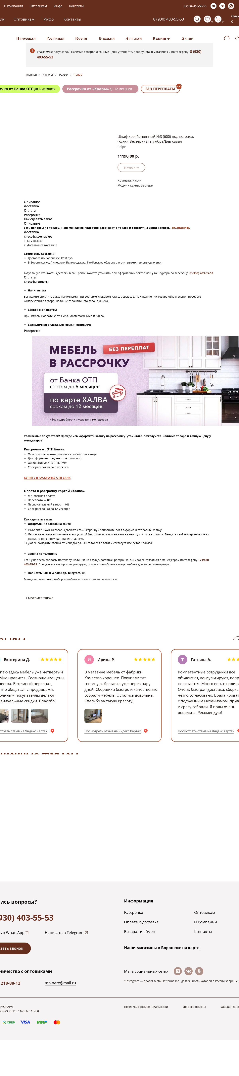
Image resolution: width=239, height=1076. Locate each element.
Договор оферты (194, 1007)
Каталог (48, 74)
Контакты (76, 6)
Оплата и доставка (141, 921)
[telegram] (222, 6)
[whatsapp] (231, 6)
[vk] (213, 6)
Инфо (58, 6)
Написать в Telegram (64, 932)
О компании (13, 6)
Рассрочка (133, 912)
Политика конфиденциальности (146, 1007)
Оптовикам (38, 6)
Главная (31, 74)
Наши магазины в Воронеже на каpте (161, 947)
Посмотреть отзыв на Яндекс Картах (112, 731)
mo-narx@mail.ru (60, 982)
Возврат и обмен (139, 931)
